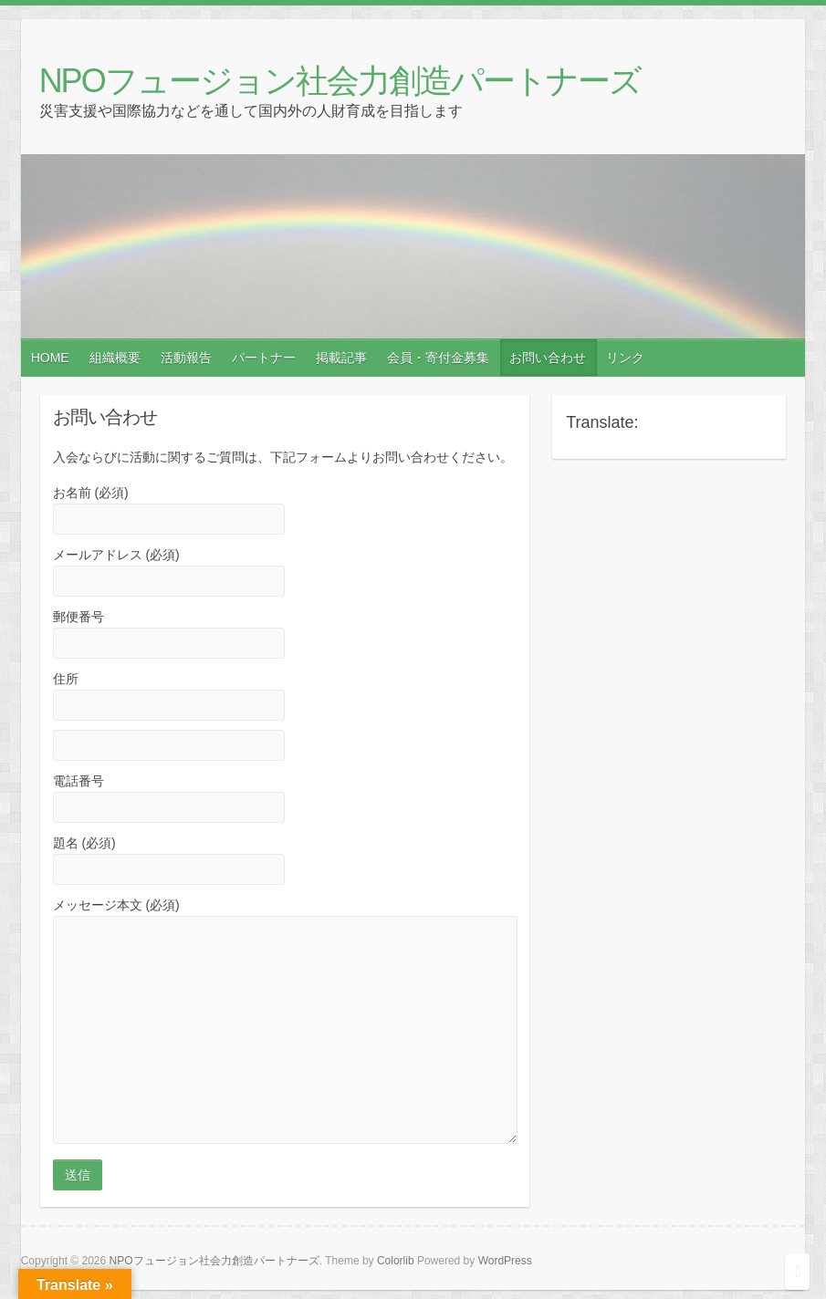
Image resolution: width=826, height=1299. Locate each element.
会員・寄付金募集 (438, 357)
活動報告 (186, 357)
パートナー (264, 357)
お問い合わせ (547, 357)
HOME (50, 357)
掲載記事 (341, 357)
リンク (625, 357)
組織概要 (115, 357)
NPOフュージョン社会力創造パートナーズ (340, 80)
